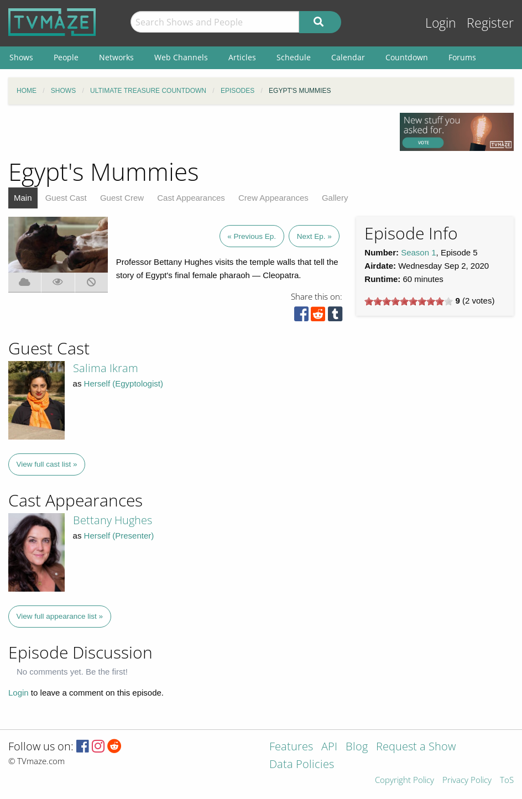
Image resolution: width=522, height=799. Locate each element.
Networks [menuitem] (116, 57)
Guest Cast (66, 197)
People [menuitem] (66, 57)
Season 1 (418, 252)
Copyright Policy (404, 780)
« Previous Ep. (251, 236)
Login (440, 23)
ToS (507, 780)
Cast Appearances (191, 197)
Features (291, 747)
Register (490, 23)
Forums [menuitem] (462, 57)
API (329, 747)
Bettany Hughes (112, 520)
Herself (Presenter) (119, 535)
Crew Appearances (273, 197)
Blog (357, 747)
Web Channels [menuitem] (181, 57)
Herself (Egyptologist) (123, 383)
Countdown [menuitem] (406, 57)
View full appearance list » (60, 616)
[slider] (408, 301)
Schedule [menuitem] (293, 57)
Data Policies (301, 765)
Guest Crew (122, 197)
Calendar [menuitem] (348, 57)
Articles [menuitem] (242, 57)
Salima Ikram (105, 368)
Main (23, 197)
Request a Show (416, 747)
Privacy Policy (467, 780)
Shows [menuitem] (21, 57)
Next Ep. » (314, 236)
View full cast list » (47, 464)
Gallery (335, 197)
